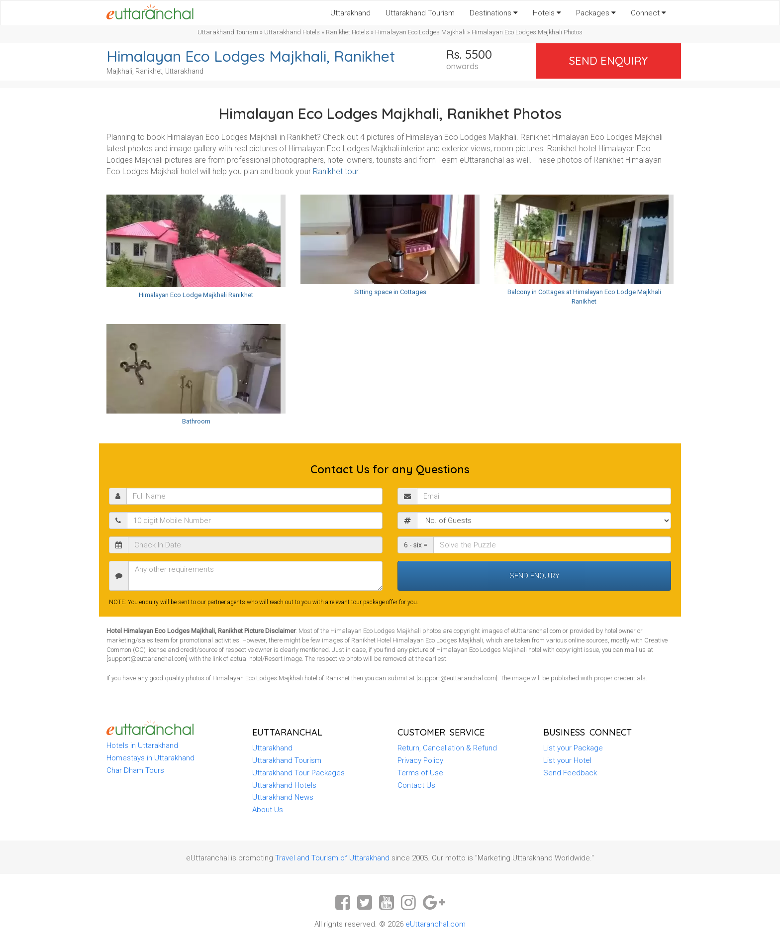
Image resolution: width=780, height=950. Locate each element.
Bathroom (196, 421)
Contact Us (416, 785)
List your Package (573, 747)
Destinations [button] (494, 12)
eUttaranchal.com (435, 924)
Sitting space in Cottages (390, 292)
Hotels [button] (547, 12)
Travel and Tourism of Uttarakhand (332, 857)
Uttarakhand (350, 12)
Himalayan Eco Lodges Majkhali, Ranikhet (250, 56)
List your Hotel (567, 760)
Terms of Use (420, 772)
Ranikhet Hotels (347, 32)
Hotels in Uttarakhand (142, 745)
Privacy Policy (420, 760)
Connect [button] (648, 12)
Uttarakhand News (282, 797)
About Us (267, 809)
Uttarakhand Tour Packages (298, 772)
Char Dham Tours (135, 770)
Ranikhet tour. (336, 171)
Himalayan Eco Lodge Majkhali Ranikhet (196, 295)
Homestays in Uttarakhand (150, 757)
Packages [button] (596, 12)
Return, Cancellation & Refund (447, 747)
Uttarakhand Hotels (292, 32)
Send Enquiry (608, 61)
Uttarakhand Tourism (420, 12)
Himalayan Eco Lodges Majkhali (420, 32)
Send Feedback (570, 772)
